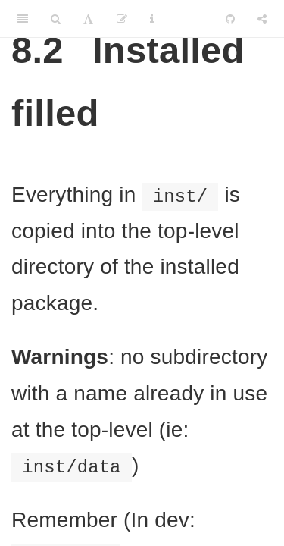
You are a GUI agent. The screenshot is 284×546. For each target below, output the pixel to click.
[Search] (55, 19)
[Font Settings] (88, 19)
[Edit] (122, 19)
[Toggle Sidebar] (22, 19)
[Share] (262, 19)
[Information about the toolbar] (152, 19)
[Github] (230, 19)
